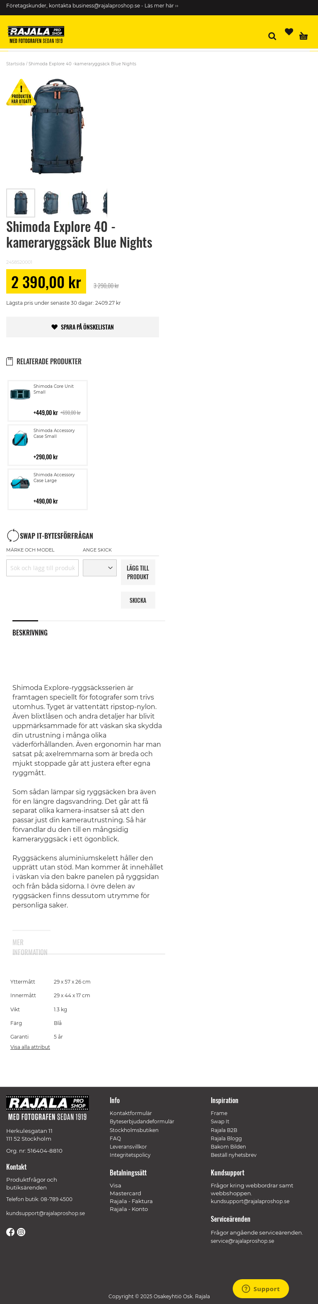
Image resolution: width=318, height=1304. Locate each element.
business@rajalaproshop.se (106, 5)
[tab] (31, 632)
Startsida (15, 64)
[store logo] (39, 35)
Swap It (220, 1121)
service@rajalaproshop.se (242, 1241)
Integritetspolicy (130, 1155)
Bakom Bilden (228, 1147)
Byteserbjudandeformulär (142, 1121)
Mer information (25, 945)
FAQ (115, 1138)
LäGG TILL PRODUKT (138, 572)
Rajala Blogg (226, 1138)
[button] (51, 203)
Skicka (138, 600)
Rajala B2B (224, 1130)
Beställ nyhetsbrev (234, 1155)
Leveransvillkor (128, 1147)
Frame (219, 1113)
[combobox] (42, 567)
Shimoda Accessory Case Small (54, 433)
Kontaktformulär (131, 1113)
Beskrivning (25, 633)
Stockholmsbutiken (134, 1130)
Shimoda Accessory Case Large (54, 477)
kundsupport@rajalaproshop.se (45, 1213)
